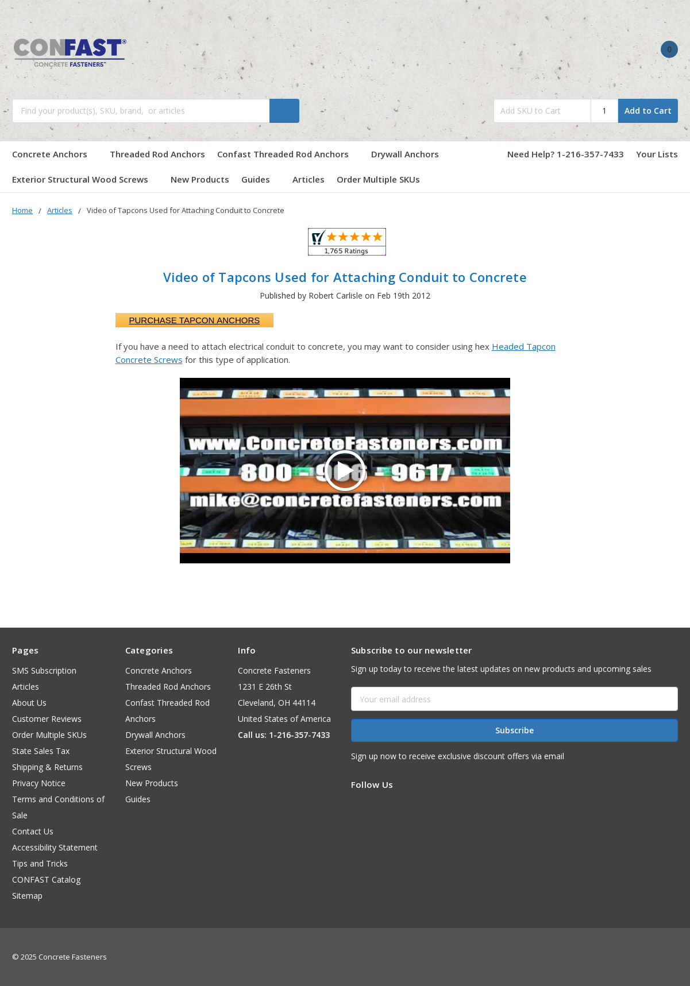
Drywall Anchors (405, 154)
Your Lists (657, 154)
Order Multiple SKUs (378, 179)
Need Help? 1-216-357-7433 (565, 154)
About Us (29, 702)
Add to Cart (648, 110)
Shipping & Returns (47, 766)
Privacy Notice (38, 783)
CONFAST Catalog (46, 879)
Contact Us (32, 831)
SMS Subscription (44, 670)
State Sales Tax (41, 750)
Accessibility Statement (55, 847)
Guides (260, 179)
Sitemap (27, 895)
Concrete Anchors (55, 154)
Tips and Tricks (40, 863)
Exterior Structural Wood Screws (85, 179)
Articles (308, 179)
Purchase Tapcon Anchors (194, 320)
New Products (200, 179)
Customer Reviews (47, 718)
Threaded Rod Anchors (157, 154)
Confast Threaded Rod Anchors (288, 154)
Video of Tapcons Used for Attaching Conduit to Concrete (345, 276)
